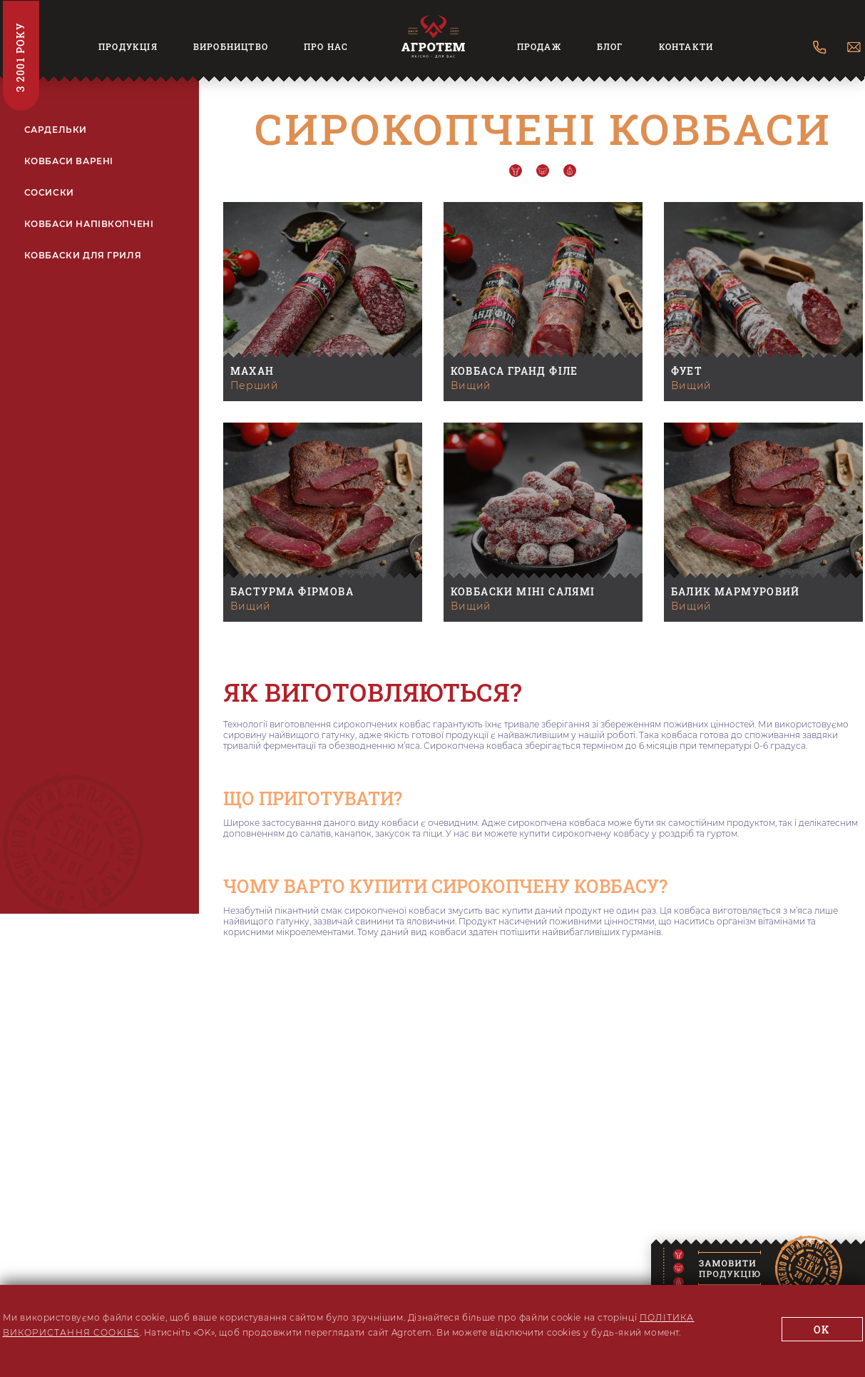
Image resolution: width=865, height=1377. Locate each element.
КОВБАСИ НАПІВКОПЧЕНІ (89, 224)
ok (822, 1329)
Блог (610, 46)
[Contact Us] (820, 49)
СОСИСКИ (49, 193)
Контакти (686, 46)
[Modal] (734, 1269)
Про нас (326, 46)
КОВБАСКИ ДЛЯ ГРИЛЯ (83, 256)
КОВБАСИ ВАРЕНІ (68, 161)
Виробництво (230, 46)
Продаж (539, 46)
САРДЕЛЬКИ (55, 130)
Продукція (128, 46)
